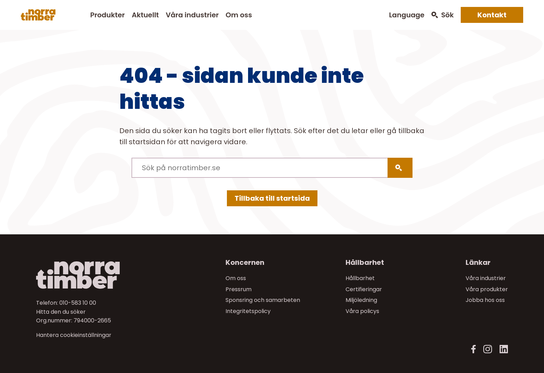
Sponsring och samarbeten (263, 300)
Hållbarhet (360, 278)
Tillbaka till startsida (272, 198)
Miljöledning (361, 300)
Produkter (107, 15)
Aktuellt (145, 15)
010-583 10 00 (77, 303)
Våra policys (362, 311)
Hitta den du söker (61, 312)
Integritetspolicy (248, 311)
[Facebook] (473, 349)
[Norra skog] (38, 15)
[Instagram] (487, 349)
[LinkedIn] (503, 349)
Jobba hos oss (485, 300)
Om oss (239, 15)
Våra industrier (192, 15)
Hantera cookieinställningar (73, 335)
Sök (447, 15)
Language (406, 15)
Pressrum (239, 289)
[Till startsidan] (92, 275)
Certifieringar (364, 289)
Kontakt (492, 15)
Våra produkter (487, 289)
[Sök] (400, 168)
